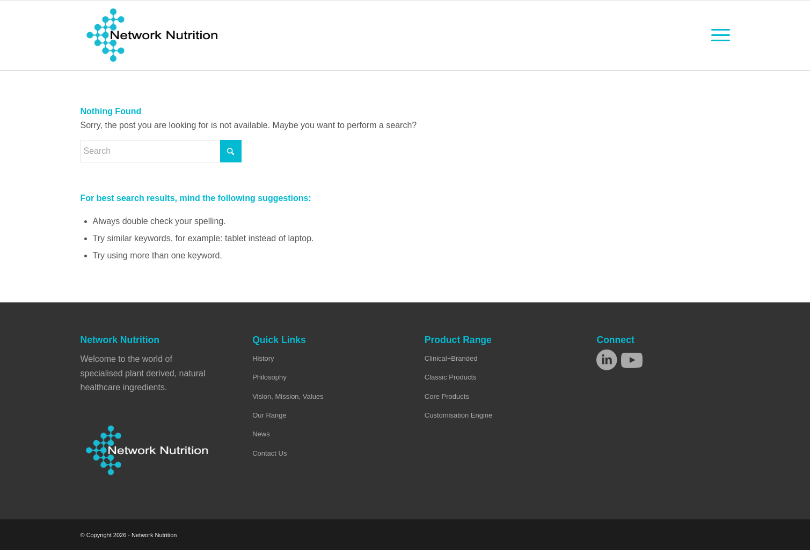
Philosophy (269, 377)
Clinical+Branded (451, 358)
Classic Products (451, 377)
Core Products (447, 396)
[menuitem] (717, 35)
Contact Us (269, 453)
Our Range (269, 415)
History (263, 358)
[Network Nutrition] (152, 35)
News (261, 434)
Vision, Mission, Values (287, 396)
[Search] (161, 151)
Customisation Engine (458, 415)
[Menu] (717, 35)
